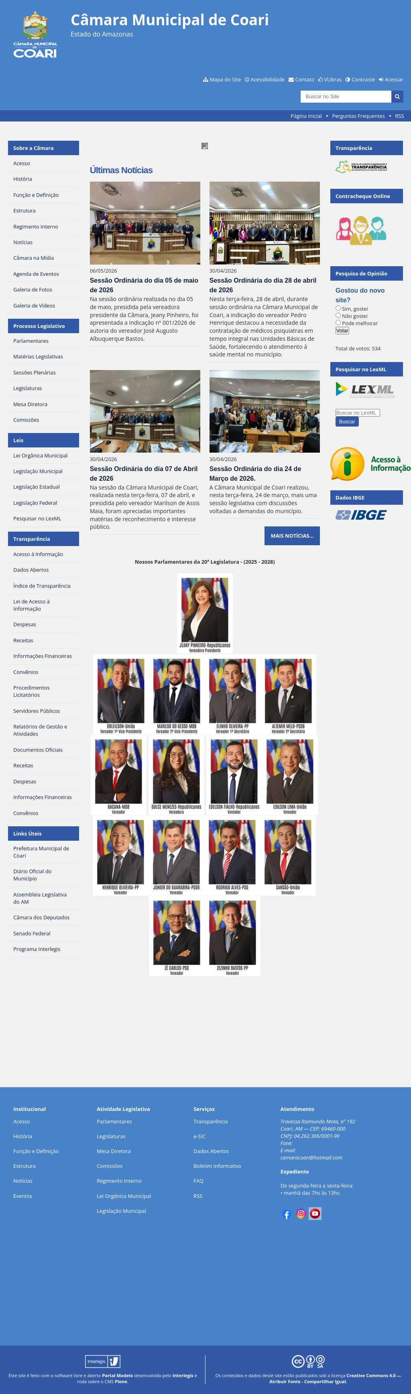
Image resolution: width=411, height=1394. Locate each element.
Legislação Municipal (121, 1210)
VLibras (333, 79)
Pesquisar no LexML (361, 369)
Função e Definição (36, 1151)
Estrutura (24, 1165)
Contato (305, 79)
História (22, 1136)
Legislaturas (111, 1136)
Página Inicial (306, 115)
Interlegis (183, 1375)
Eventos (22, 1196)
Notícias (23, 1180)
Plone (121, 1381)
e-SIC (199, 1136)
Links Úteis (27, 833)
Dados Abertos (211, 1151)
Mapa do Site (225, 79)
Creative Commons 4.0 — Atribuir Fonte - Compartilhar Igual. (335, 1378)
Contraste (363, 79)
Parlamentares (114, 1121)
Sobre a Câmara (33, 148)
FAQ (198, 1180)
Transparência (31, 538)
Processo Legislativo (39, 326)
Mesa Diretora (114, 1151)
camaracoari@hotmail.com (311, 1157)
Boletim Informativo (217, 1165)
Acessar (394, 79)
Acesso (21, 1121)
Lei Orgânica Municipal (124, 1196)
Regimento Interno (119, 1180)
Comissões (109, 1165)
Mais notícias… (292, 535)
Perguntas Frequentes (358, 115)
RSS (399, 115)
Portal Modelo (117, 1375)
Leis (18, 440)
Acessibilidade (268, 79)
